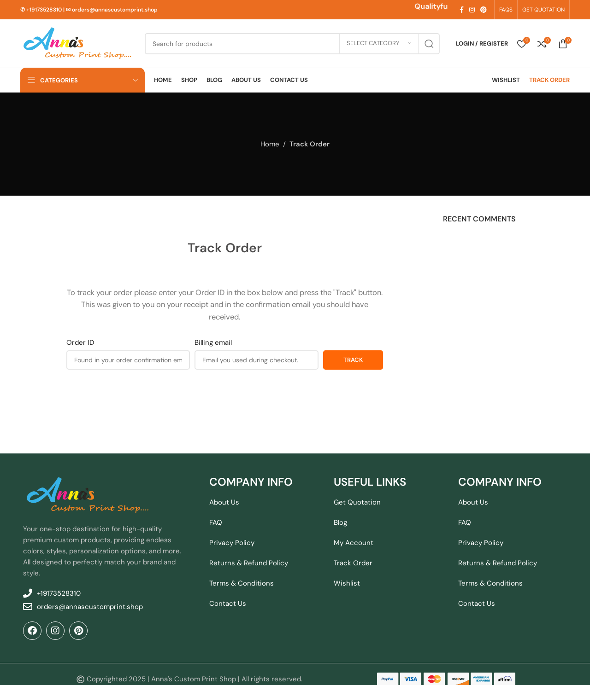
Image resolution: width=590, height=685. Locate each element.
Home (269, 144)
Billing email (213, 342)
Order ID (80, 342)
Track (353, 360)
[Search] (292, 43)
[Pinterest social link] (484, 10)
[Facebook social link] (461, 10)
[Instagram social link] (472, 10)
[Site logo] (78, 42)
